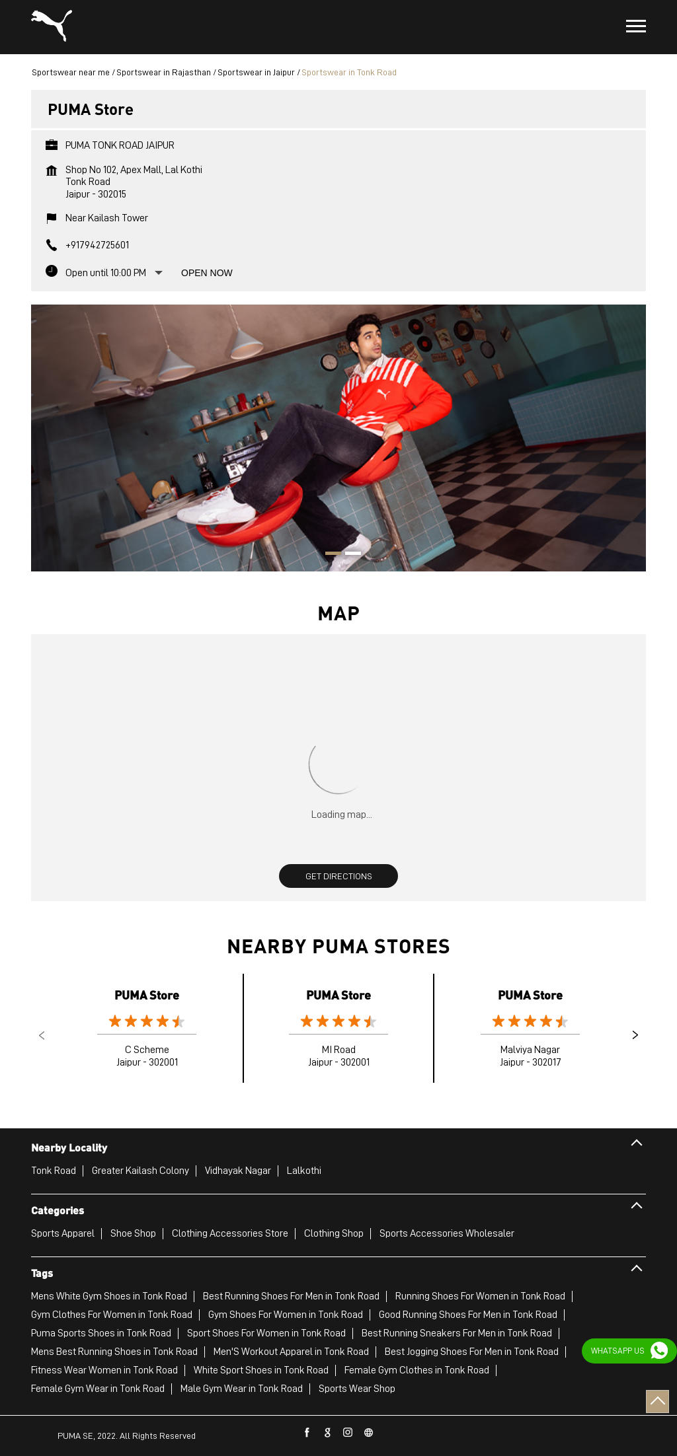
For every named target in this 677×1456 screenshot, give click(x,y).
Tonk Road (53, 1170)
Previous (41, 1035)
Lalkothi (304, 1170)
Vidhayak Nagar (238, 1170)
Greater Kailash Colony (140, 1170)
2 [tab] (348, 555)
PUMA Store (146, 994)
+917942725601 (97, 245)
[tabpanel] (338, 438)
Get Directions (338, 876)
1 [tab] (328, 555)
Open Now (207, 273)
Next (635, 1035)
